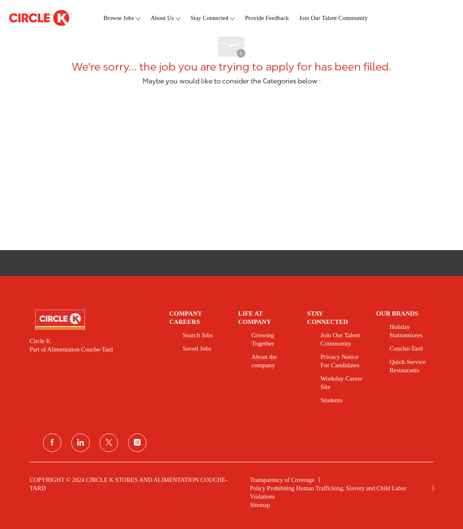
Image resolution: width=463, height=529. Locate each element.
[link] (94, 319)
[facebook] (52, 443)
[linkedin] (80, 443)
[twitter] (109, 443)
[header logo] (40, 18)
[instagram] (137, 443)
